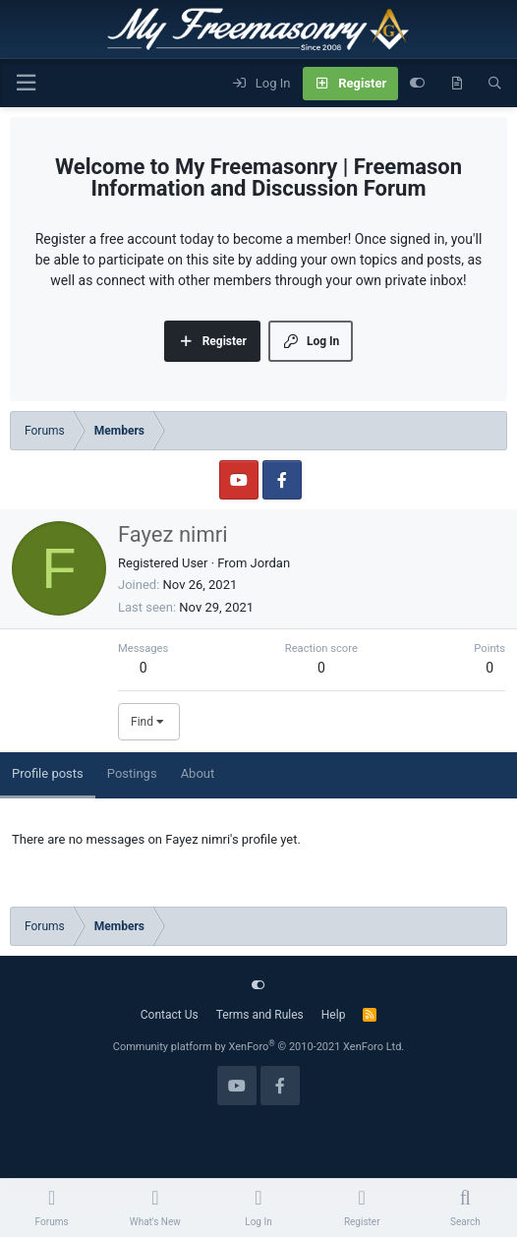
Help (333, 1015)
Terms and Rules (260, 1015)
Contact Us (170, 1015)
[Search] (495, 83)
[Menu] (25, 83)
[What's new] (456, 83)
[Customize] (417, 83)
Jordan (270, 563)
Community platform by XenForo (259, 1046)
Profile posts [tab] (48, 773)
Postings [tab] (132, 773)
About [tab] (198, 773)
